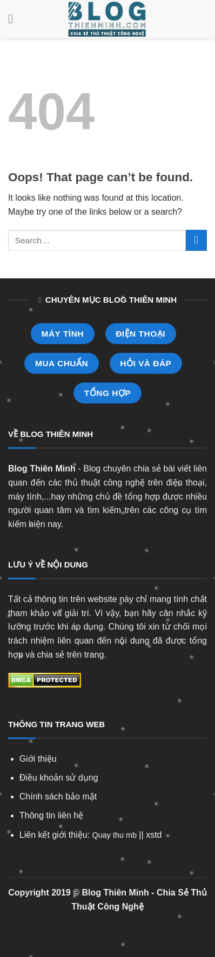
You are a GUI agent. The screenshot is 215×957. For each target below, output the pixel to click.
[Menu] (14, 18)
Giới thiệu (38, 758)
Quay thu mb (114, 835)
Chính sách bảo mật (58, 796)
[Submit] (196, 240)
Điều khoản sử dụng (58, 777)
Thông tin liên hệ (51, 815)
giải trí (77, 613)
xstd (154, 834)
